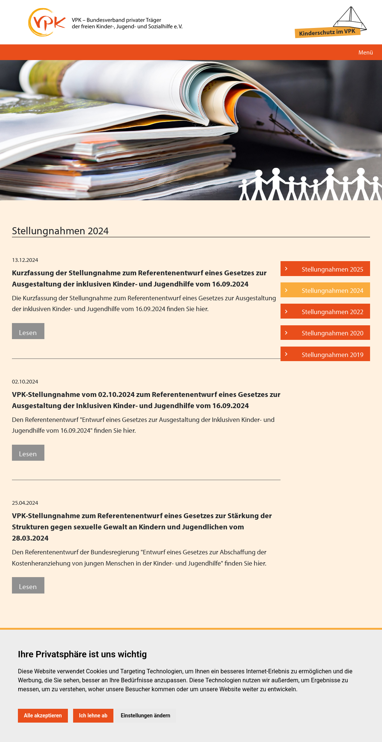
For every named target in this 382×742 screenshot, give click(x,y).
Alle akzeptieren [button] (43, 715)
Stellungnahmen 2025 (332, 269)
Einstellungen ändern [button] (145, 715)
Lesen (28, 332)
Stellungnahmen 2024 (332, 290)
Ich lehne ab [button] (93, 715)
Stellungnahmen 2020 (332, 333)
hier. (202, 308)
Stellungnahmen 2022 (332, 311)
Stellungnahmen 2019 (332, 354)
